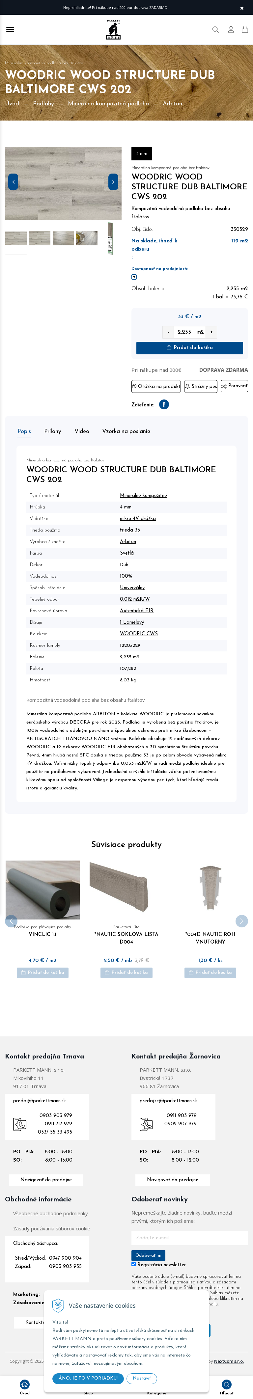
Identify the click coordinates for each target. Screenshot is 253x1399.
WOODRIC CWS (141, 632)
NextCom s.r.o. (229, 1367)
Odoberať (148, 1261)
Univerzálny (134, 586)
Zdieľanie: (142, 405)
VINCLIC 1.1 (43, 935)
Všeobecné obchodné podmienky (50, 1219)
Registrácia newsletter (161, 1270)
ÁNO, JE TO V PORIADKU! (88, 1378)
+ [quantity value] (211, 332)
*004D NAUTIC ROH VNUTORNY (210, 939)
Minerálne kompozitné (145, 494)
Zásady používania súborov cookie (51, 1234)
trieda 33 (132, 529)
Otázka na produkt (156, 387)
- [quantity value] (168, 332)
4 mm (128, 506)
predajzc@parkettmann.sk (168, 1106)
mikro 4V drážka (140, 517)
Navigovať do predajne (46, 1185)
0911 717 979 (58, 1129)
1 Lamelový (134, 621)
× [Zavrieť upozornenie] (241, 7)
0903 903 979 (56, 1121)
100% (128, 575)
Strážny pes (201, 387)
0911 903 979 (182, 1121)
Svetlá (129, 552)
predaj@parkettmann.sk (39, 1106)
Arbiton (130, 540)
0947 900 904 (65, 1264)
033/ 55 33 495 (55, 1138)
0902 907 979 (180, 1129)
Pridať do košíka (190, 348)
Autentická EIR (139, 609)
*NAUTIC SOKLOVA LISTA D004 (127, 939)
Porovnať (234, 386)
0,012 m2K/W (137, 598)
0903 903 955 (65, 1272)
